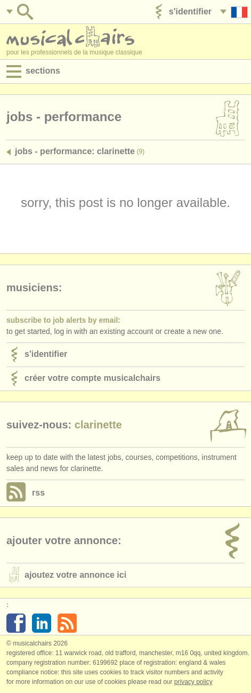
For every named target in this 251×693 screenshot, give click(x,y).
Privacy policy (193, 682)
